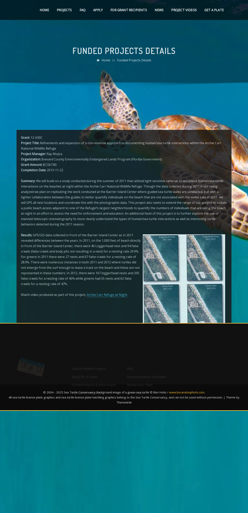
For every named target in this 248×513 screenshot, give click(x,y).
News (159, 10)
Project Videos (184, 10)
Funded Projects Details (134, 63)
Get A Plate (214, 10)
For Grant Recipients (128, 10)
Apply (98, 10)
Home (44, 10)
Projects (64, 10)
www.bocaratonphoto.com (186, 392)
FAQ (83, 10)
